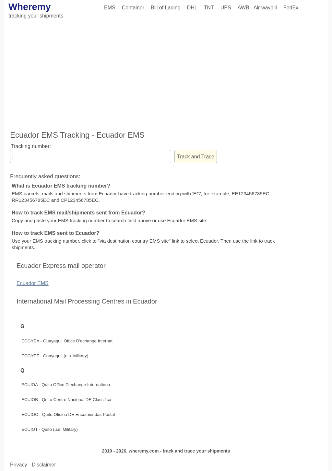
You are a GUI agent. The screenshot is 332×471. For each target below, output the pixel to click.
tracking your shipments (35, 15)
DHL (192, 7)
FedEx (290, 7)
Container (133, 7)
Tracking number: (31, 146)
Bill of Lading (166, 7)
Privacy (18, 464)
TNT (209, 7)
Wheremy (29, 7)
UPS (225, 7)
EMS (109, 7)
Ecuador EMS (33, 283)
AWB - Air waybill (257, 7)
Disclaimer (44, 464)
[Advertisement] (166, 75)
